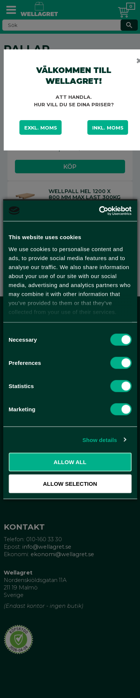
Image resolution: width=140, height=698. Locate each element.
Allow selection (70, 483)
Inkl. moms (108, 128)
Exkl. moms (40, 128)
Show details (100, 439)
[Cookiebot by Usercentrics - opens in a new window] (99, 211)
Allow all (70, 462)
